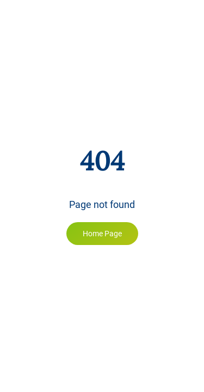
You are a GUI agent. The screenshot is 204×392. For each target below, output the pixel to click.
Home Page (102, 233)
